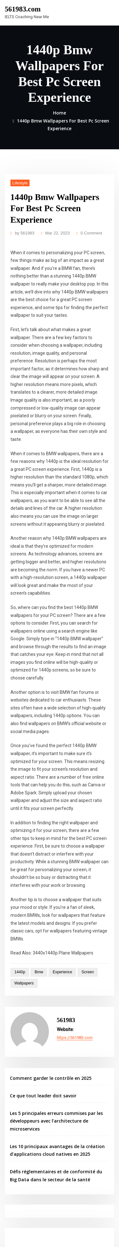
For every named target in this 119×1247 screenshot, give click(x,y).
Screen (82, 870)
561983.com (21, 8)
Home (60, 112)
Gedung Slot (21, 1126)
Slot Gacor (19, 1141)
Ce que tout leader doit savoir (40, 989)
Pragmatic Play (23, 1133)
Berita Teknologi (25, 1155)
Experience (58, 870)
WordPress (79, 1229)
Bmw (36, 870)
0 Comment (87, 230)
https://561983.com (74, 931)
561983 (24, 230)
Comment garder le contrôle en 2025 (46, 972)
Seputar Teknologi (27, 1162)
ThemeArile (69, 1236)
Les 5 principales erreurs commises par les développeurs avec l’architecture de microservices (52, 1013)
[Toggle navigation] (105, 11)
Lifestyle (19, 180)
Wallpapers (22, 880)
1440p (19, 870)
